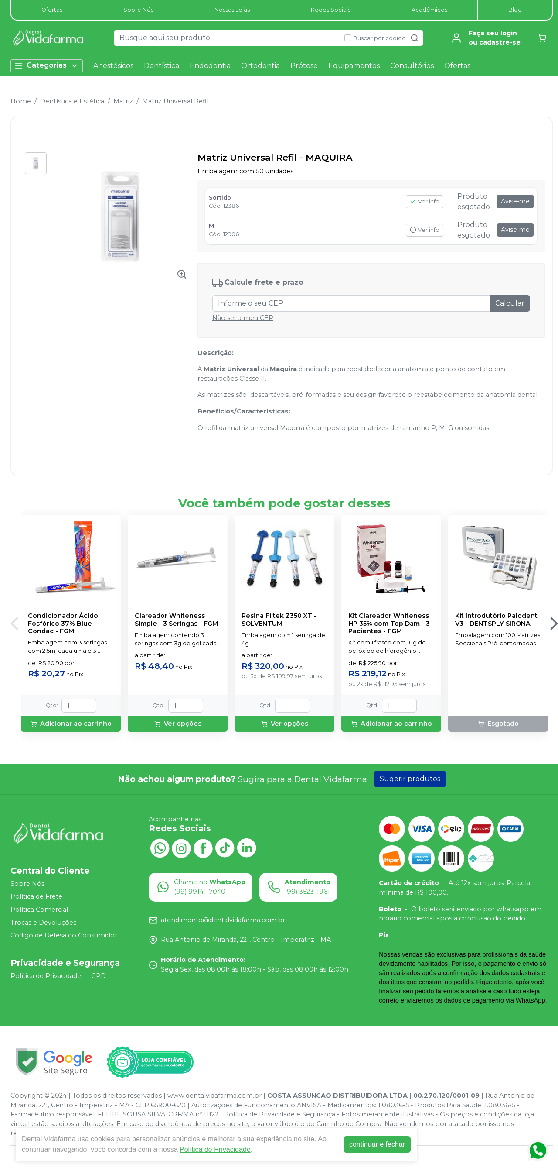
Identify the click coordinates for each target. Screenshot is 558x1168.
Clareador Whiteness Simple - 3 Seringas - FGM (176, 619)
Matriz (123, 101)
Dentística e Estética (72, 101)
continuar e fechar (377, 1144)
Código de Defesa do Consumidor (63, 936)
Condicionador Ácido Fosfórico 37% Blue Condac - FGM (63, 623)
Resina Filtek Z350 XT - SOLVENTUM (279, 619)
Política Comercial (39, 909)
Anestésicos (113, 66)
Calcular (509, 303)
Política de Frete (36, 897)
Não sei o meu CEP (242, 318)
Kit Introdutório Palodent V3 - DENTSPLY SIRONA (496, 619)
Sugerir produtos (410, 779)
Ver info (424, 201)
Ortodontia (260, 66)
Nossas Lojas (232, 10)
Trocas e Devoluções (43, 923)
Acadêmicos (429, 10)
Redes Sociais (330, 10)
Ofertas (51, 10)
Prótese (304, 66)
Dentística (161, 66)
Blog (515, 10)
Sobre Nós (138, 10)
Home (20, 101)
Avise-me (515, 201)
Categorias (46, 65)
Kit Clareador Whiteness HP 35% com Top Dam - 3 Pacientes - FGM (389, 623)
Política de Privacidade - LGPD (58, 976)
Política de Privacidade (215, 1149)
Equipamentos (354, 66)
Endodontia (210, 66)
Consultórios (412, 66)
